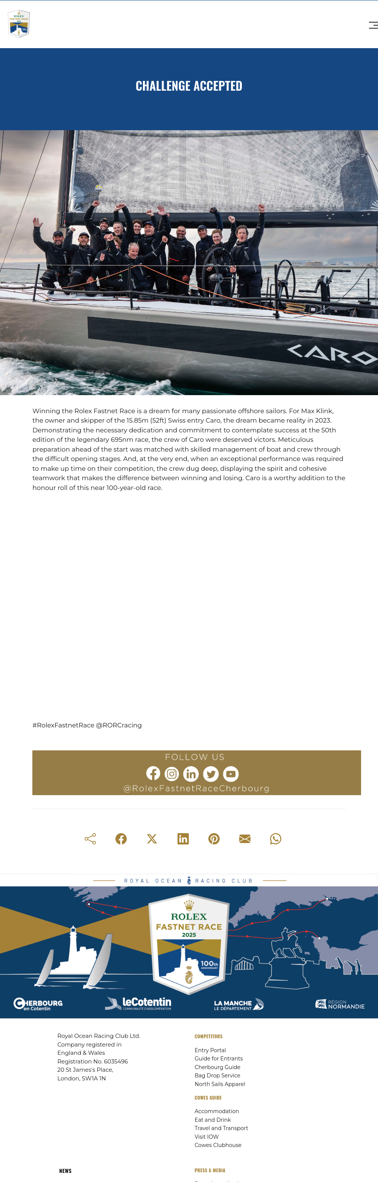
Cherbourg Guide (218, 1067)
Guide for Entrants (219, 1058)
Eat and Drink (213, 1120)
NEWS (65, 1170)
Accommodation (217, 1111)
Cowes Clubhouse (218, 1145)
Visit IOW (207, 1136)
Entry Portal (210, 1050)
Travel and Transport (221, 1128)
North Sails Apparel (220, 1084)
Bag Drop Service (217, 1075)
